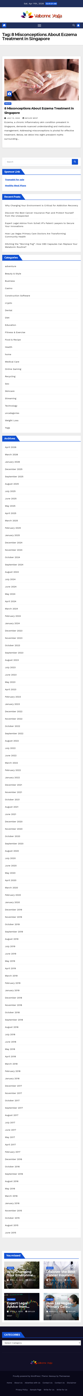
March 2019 (11, 975)
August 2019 (11, 939)
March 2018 (11, 1063)
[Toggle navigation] (39, 25)
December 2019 (13, 909)
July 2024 (10, 579)
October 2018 (12, 1012)
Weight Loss (11, 420)
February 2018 (12, 1071)
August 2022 (12, 740)
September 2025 (14, 476)
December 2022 (13, 711)
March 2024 (11, 608)
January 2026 (12, 462)
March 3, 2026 (56, 1311)
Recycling (10, 376)
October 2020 (12, 836)
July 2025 (10, 491)
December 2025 (13, 469)
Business (10, 281)
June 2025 (11, 498)
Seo (7, 383)
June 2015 (10, 1232)
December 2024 (13, 542)
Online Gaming (13, 369)
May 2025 (10, 506)
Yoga (7, 427)
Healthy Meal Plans (15, 185)
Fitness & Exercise (15, 332)
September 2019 (14, 931)
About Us (18, 1383)
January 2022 (12, 777)
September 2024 (14, 564)
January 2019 (12, 990)
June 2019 (10, 953)
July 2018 (10, 1034)
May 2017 (10, 1137)
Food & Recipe (13, 339)
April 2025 (10, 513)
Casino (8, 288)
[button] (74, 25)
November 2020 (13, 829)
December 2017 (13, 1086)
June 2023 (11, 674)
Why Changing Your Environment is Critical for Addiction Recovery (41, 205)
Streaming (10, 398)
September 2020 (14, 843)
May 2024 (10, 594)
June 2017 (10, 1130)
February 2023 (13, 696)
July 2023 (10, 667)
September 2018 (14, 1019)
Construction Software (17, 295)
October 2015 (12, 1218)
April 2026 (10, 447)
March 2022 (11, 763)
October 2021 (12, 799)
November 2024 (13, 550)
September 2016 (14, 1174)
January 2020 (12, 902)
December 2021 (13, 785)
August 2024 (12, 572)
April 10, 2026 (17, 1280)
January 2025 (12, 535)
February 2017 (12, 1152)
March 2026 (11, 454)
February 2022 (13, 770)
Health (8, 103)
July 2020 (10, 858)
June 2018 (10, 1041)
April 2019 (10, 968)
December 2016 (13, 1159)
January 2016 (12, 1203)
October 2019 (12, 924)
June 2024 (11, 586)
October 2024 (12, 557)
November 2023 (13, 638)
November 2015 (13, 1210)
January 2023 (12, 704)
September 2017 (14, 1108)
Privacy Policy (22, 1390)
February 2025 (13, 528)
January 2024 (12, 623)
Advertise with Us (32, 1383)
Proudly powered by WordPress (27, 1376)
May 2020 (10, 873)
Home (9, 1383)
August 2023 (12, 660)
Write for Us (49, 1390)
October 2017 (12, 1100)
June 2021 (10, 814)
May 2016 (10, 1188)
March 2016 (11, 1196)
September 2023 (14, 652)
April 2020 (10, 880)
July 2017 (10, 1122)
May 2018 (10, 1049)
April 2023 (10, 689)
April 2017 (10, 1144)
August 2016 (11, 1181)
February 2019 (12, 983)
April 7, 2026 (56, 1280)
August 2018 (11, 1027)
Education (10, 325)
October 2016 (12, 1166)
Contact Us (47, 1383)
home (8, 354)
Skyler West (30, 118)
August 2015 (11, 1225)
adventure (10, 266)
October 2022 (12, 726)
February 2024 (13, 616)
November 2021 (13, 792)
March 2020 (11, 887)
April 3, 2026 (16, 1311)
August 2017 (11, 1115)
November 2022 (13, 718)
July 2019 (10, 946)
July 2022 (10, 748)
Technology (11, 405)
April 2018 (10, 1056)
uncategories (12, 413)
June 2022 (11, 755)
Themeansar (64, 1376)
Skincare (10, 391)
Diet (7, 317)
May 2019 (10, 961)
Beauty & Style (13, 273)
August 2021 (11, 807)
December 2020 (13, 821)
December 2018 (13, 997)
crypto (8, 303)
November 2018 (13, 1005)
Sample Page (35, 1390)
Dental (8, 310)
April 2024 (10, 601)
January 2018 (12, 1078)
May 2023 (10, 682)
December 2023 (13, 630)
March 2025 (11, 520)
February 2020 (13, 895)
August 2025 (12, 484)
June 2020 (11, 865)
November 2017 (13, 1093)
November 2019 (13, 917)
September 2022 (14, 733)
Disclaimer (71, 1383)
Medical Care (12, 361)
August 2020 (12, 851)
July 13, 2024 (14, 118)
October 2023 (12, 645)
